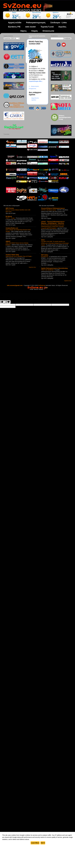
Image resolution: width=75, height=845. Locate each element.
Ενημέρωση (32, 88)
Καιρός (34, 31)
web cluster (30, 27)
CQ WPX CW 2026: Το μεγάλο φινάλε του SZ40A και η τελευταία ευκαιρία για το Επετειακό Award (55, 243)
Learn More (35, 843)
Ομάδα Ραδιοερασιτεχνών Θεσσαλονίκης (54, 268)
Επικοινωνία (48, 31)
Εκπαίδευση (44, 256)
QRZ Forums (10, 208)
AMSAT (8, 241)
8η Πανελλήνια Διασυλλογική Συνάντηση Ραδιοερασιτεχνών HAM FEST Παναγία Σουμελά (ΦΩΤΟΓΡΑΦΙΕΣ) (52, 226)
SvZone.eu (41, 285)
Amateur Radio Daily (12, 254)
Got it (43, 843)
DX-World (9, 216)
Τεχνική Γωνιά (47, 27)
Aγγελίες (62, 27)
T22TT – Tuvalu (10, 218)
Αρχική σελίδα (14, 22)
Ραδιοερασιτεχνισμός (36, 22)
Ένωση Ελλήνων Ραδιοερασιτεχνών (53, 208)
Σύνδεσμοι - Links (58, 22)
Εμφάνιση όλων (32, 267)
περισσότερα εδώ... (36, 81)
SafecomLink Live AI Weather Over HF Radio (19, 256)
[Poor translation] (7, 302)
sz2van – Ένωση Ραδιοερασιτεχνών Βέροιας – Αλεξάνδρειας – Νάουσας (53, 222)
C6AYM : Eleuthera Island (48, 210)
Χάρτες (23, 31)
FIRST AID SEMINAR (47, 270)
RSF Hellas (44, 255)
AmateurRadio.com (12, 228)
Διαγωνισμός (35, 86)
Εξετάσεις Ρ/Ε (14, 27)
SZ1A (43, 240)
